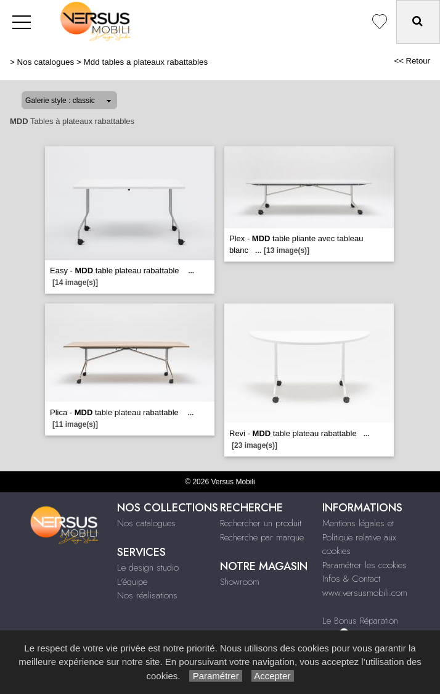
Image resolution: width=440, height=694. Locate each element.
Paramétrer (215, 676)
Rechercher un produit (260, 523)
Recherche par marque (262, 537)
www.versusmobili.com (364, 593)
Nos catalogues (46, 62)
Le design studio (148, 567)
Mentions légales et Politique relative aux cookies (359, 537)
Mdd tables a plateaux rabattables (146, 62)
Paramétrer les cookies (364, 565)
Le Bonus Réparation (360, 620)
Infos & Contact (351, 578)
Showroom (239, 582)
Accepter (272, 676)
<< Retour (412, 60)
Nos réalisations (147, 595)
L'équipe (132, 582)
